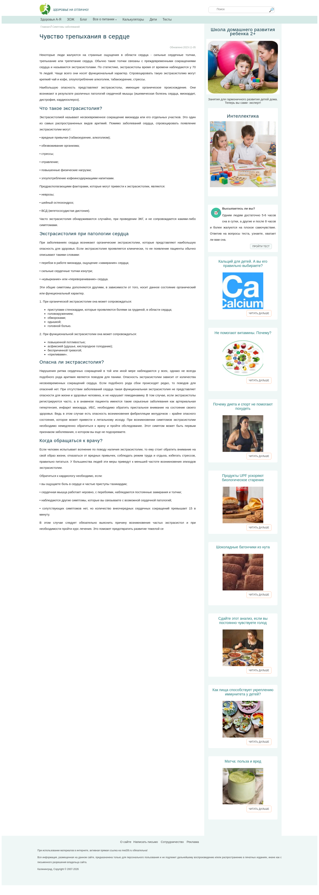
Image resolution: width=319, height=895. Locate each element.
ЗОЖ (70, 19)
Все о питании (105, 19)
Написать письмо (145, 842)
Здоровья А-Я (50, 19)
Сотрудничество (172, 842)
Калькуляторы (133, 19)
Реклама (193, 842)
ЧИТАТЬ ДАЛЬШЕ (259, 313)
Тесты (167, 19)
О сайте (125, 842)
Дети (153, 19)
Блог (83, 19)
